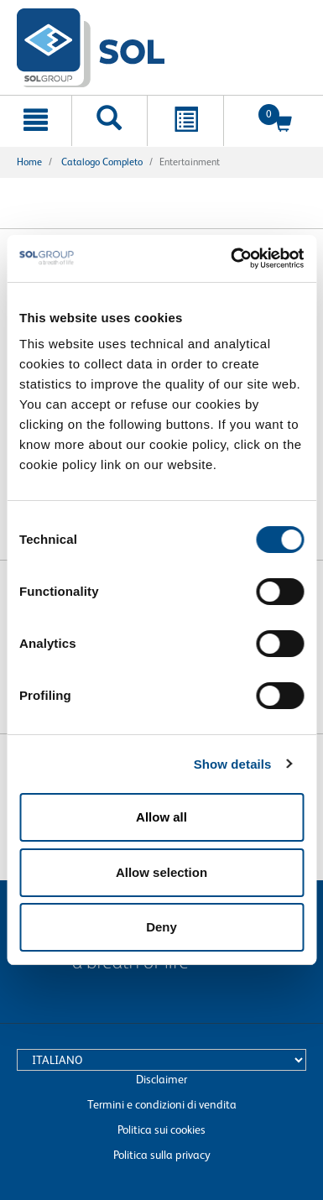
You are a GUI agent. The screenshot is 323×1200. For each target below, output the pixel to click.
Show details (233, 764)
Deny (161, 927)
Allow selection (161, 872)
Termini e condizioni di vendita (162, 1104)
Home (29, 162)
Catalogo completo (102, 162)
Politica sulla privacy (162, 1154)
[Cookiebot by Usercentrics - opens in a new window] (231, 258)
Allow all (161, 817)
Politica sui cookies (161, 1129)
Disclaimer (161, 1079)
